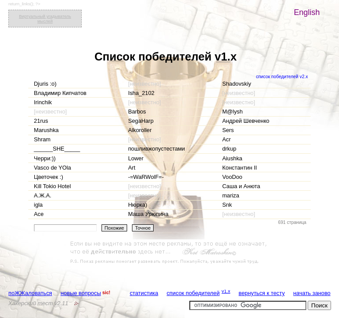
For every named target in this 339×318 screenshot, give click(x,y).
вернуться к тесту (262, 293)
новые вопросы (80, 293)
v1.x (226, 291)
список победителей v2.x (282, 76)
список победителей (192, 293)
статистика (144, 293)
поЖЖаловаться (30, 293)
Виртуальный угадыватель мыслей (45, 18)
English (307, 12)
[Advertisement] (169, 252)
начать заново (311, 293)
